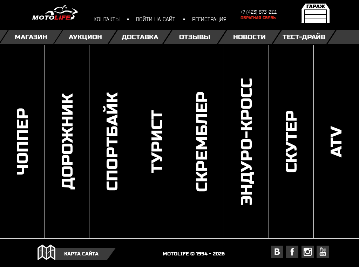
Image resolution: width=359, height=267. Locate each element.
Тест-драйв (304, 37)
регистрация (209, 19)
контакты (107, 19)
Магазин (31, 37)
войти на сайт (155, 19)
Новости (249, 37)
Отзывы (194, 37)
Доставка (140, 37)
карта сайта (81, 253)
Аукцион (85, 37)
